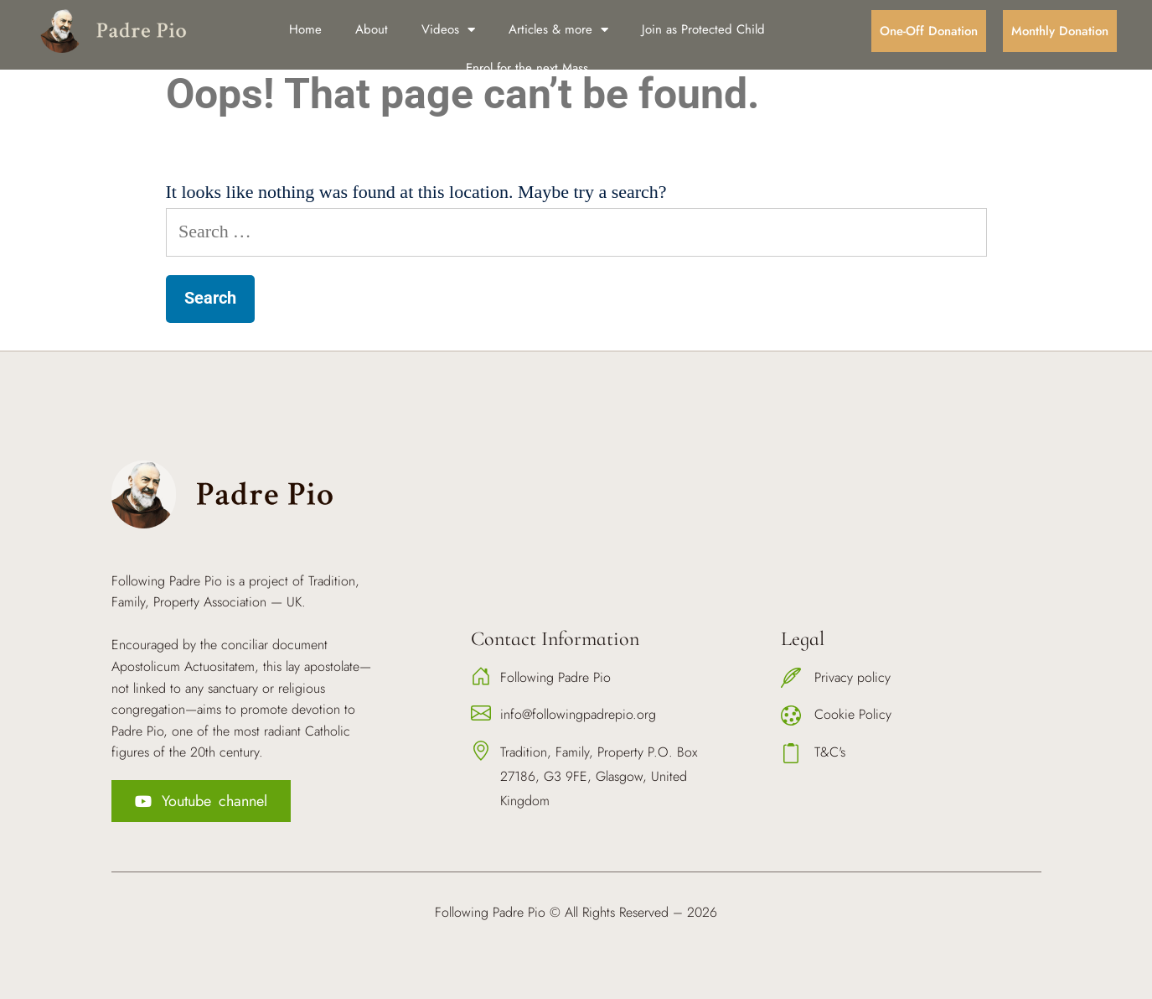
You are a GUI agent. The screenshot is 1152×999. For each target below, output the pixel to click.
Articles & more (558, 29)
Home (305, 29)
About (371, 29)
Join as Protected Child (703, 29)
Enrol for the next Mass (527, 68)
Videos (448, 29)
